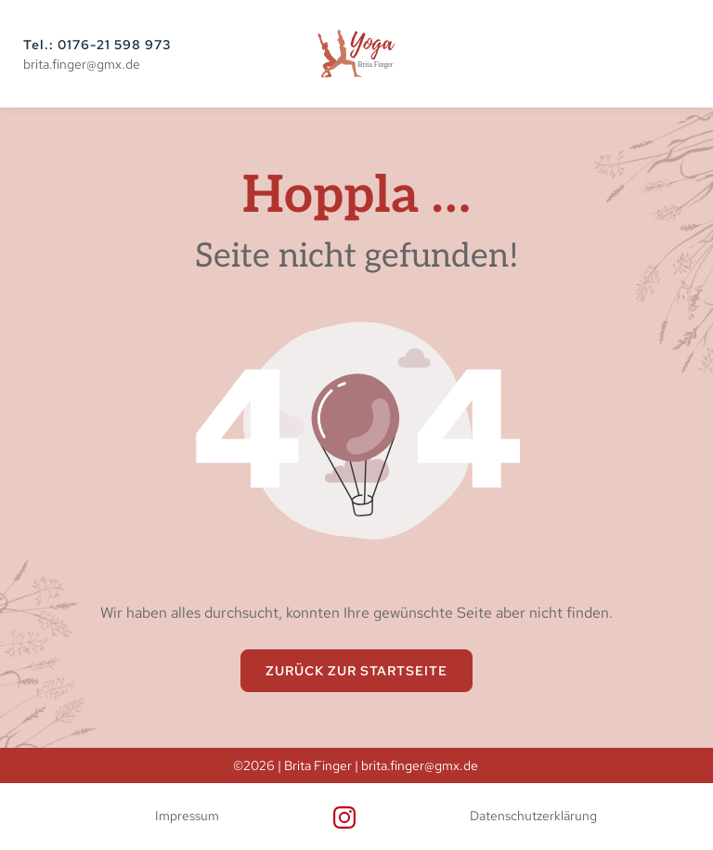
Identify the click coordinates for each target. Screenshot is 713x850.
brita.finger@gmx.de (81, 64)
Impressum (187, 815)
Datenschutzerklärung (533, 815)
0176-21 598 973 (115, 44)
